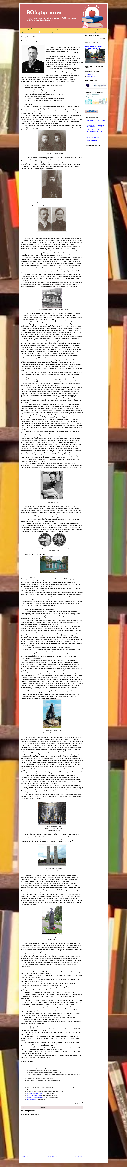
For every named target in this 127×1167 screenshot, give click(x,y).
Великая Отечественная (72, 29)
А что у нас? (60, 32)
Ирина (31, 1107)
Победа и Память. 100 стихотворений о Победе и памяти (94, 131)
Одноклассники (91, 76)
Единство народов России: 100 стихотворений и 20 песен (95, 126)
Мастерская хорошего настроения (76, 32)
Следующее (25, 1156)
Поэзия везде (92, 32)
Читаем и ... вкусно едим (48, 32)
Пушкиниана (99, 29)
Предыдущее (78, 1156)
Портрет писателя (48, 29)
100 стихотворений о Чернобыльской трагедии (94, 136)
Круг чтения (59, 29)
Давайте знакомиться (34, 29)
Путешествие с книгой (87, 29)
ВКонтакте (90, 74)
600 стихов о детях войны (94, 140)
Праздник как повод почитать (30, 32)
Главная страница (52, 1156)
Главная (23, 29)
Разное (101, 32)
